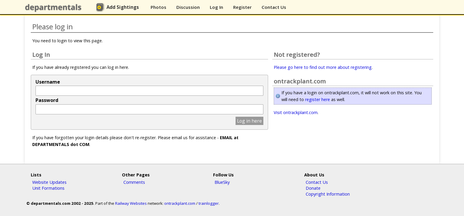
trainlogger (209, 203)
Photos (158, 7)
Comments (134, 182)
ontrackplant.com (179, 203)
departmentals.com (54, 7)
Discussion (188, 7)
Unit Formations (48, 188)
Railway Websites (131, 203)
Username (48, 82)
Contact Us (274, 7)
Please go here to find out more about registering (323, 67)
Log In (216, 7)
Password (47, 100)
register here (317, 99)
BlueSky (222, 182)
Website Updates (49, 182)
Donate (313, 188)
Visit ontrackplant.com (296, 112)
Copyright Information (328, 194)
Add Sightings (123, 7)
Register (242, 7)
